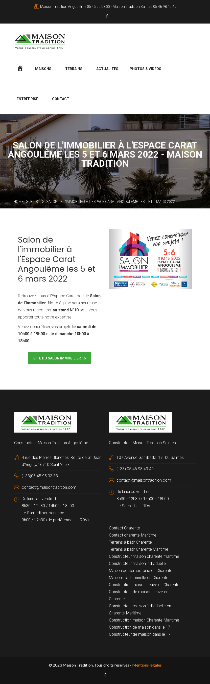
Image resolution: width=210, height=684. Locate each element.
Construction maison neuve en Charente (144, 584)
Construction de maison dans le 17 (139, 627)
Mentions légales (147, 664)
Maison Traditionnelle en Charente (138, 577)
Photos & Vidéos (145, 69)
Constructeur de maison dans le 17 (140, 634)
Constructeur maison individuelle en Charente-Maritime (140, 609)
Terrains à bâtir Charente (130, 542)
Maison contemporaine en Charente (140, 570)
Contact (60, 99)
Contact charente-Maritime (132, 535)
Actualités (107, 69)
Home (18, 202)
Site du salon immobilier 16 (59, 358)
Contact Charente (124, 528)
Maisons (43, 69)
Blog (34, 202)
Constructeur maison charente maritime (144, 556)
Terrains (73, 69)
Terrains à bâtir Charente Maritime (138, 549)
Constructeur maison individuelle (137, 563)
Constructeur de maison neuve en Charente (138, 595)
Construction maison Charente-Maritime (144, 620)
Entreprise (27, 99)
